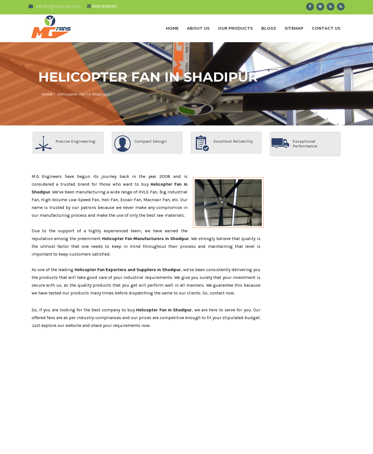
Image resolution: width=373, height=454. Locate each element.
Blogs (268, 28)
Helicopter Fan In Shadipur (83, 94)
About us (198, 28)
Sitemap (294, 28)
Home (172, 28)
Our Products (235, 28)
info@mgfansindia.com (54, 6)
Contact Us (326, 28)
